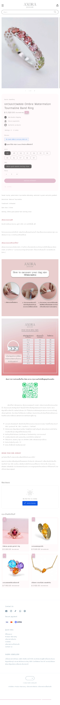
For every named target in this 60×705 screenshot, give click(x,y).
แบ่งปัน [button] (8, 187)
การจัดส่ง (8, 641)
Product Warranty (11, 636)
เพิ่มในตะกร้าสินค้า (30, 180)
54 (47, 153)
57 (20, 158)
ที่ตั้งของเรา (8, 634)
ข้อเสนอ (6, 135)
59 (34, 158)
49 (14, 153)
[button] (2, 5)
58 (27, 158)
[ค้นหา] (55, 12)
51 (27, 153)
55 (7, 158)
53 (40, 153)
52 (34, 153)
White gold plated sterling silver (18, 166)
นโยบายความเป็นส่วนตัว (12, 644)
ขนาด (6, 149)
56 (14, 158)
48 (7, 153)
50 (21, 153)
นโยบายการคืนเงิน (10, 639)
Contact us (8, 647)
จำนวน (6, 171)
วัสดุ (5, 162)
